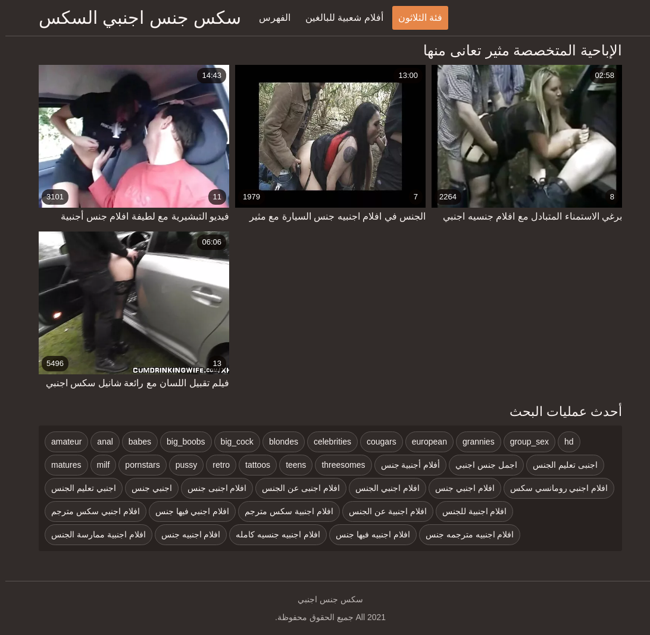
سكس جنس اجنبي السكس (134, 17)
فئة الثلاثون (415, 17)
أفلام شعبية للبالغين (339, 17)
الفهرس (269, 17)
